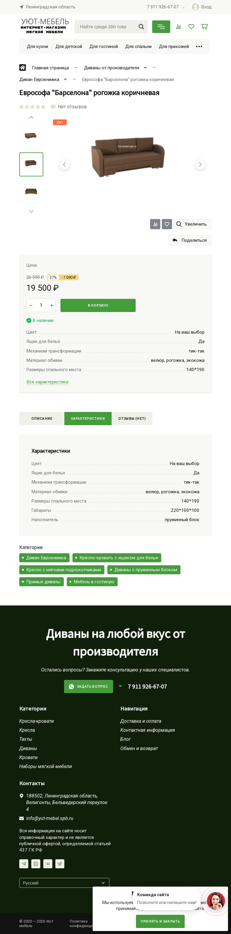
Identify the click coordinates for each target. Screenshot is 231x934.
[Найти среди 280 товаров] (111, 26)
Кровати (28, 757)
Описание (42, 418)
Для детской (68, 46)
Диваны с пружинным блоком (145, 569)
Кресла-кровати (36, 721)
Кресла (27, 730)
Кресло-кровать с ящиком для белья (118, 557)
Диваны (28, 748)
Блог (125, 739)
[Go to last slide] (31, 118)
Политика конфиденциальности (89, 923)
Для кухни (37, 46)
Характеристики (88, 418)
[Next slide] (31, 211)
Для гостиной (103, 46)
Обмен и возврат (139, 748)
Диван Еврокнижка (46, 557)
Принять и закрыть (160, 921)
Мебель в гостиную (94, 581)
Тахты (25, 739)
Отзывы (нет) (132, 418)
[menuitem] (31, 137)
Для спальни (138, 46)
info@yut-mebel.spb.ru (49, 818)
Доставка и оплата (140, 721)
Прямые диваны (43, 581)
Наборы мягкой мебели (45, 766)
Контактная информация (147, 730)
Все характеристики (47, 382)
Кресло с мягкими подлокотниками (63, 569)
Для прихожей (174, 46)
